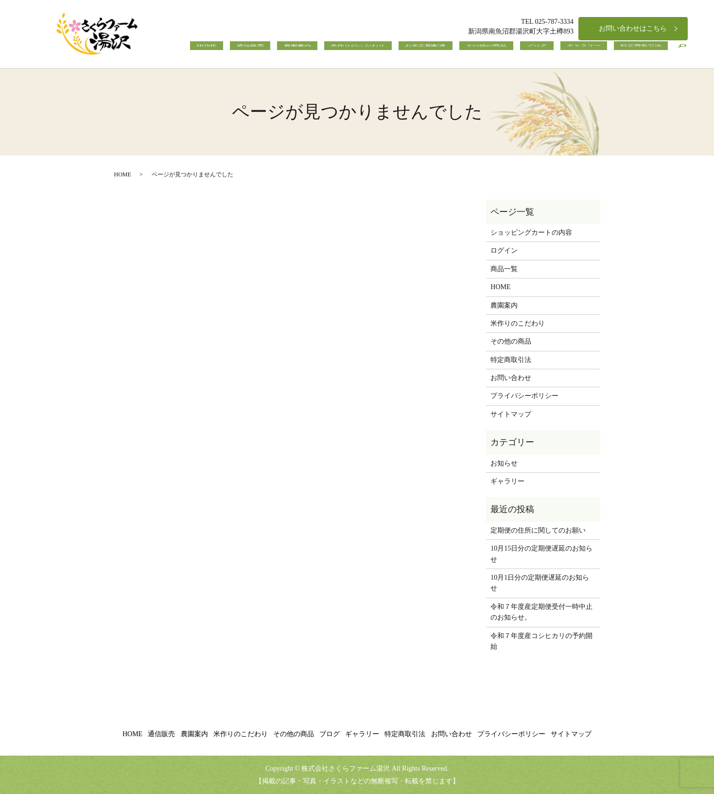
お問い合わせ (510, 377)
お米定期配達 (484, 51)
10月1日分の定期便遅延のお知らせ (539, 583)
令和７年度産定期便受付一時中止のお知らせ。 (541, 612)
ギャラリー (603, 51)
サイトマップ (510, 414)
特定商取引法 (647, 51)
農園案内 (382, 51)
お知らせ (504, 463)
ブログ (569, 51)
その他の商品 (531, 51)
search (682, 51)
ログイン (504, 250)
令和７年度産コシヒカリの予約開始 (541, 641)
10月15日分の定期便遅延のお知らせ (541, 554)
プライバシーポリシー (524, 395)
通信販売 (348, 51)
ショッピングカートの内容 (531, 232)
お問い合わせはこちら (633, 28)
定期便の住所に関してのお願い (538, 530)
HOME (318, 51)
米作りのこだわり (429, 51)
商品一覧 (504, 269)
